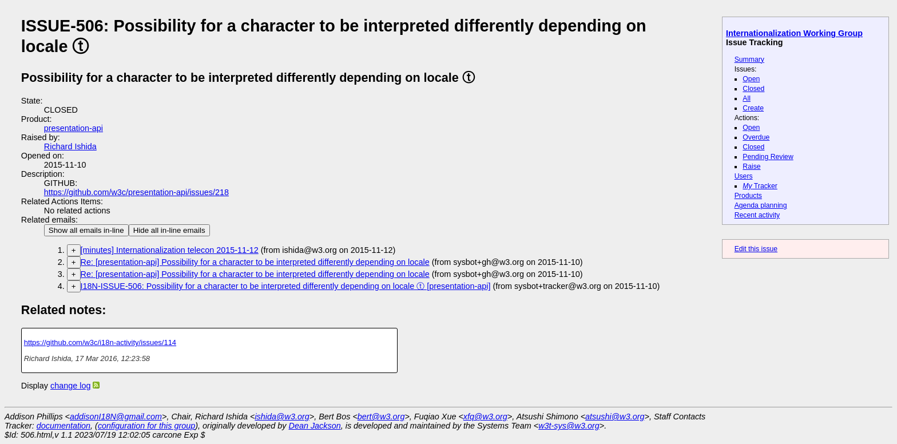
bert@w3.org (381, 416)
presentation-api (73, 128)
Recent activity (757, 215)
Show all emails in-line (86, 230)
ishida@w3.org (282, 416)
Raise (751, 166)
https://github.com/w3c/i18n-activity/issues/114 (100, 342)
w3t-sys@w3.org (569, 425)
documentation (63, 425)
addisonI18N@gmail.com (116, 416)
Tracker (760, 186)
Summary (749, 60)
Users (744, 176)
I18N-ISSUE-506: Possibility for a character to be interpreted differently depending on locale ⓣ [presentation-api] (286, 286)
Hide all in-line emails (169, 230)
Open (751, 79)
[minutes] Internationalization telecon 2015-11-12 (170, 250)
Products (748, 196)
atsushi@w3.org (614, 416)
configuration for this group (146, 425)
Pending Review (768, 157)
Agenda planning (761, 205)
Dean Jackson (315, 425)
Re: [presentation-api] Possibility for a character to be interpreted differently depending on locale (255, 262)
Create (753, 108)
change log (70, 385)
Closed (753, 89)
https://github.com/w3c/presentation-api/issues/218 (136, 192)
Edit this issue (756, 249)
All (747, 98)
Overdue (756, 137)
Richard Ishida (70, 146)
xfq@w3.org (485, 416)
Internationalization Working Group (794, 33)
